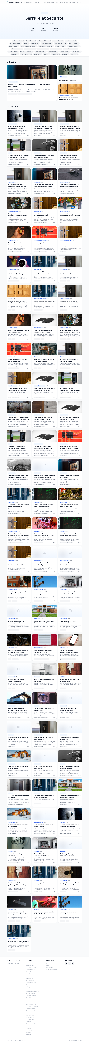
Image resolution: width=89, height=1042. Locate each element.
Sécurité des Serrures (55, 49)
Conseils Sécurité (65, 51)
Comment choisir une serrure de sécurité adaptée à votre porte (72, 971)
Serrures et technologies (26, 51)
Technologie (14, 54)
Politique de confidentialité (51, 969)
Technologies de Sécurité (48, 2)
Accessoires (74, 54)
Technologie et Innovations (70, 49)
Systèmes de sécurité (27, 2)
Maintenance (37, 54)
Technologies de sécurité (61, 43)
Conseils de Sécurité (60, 2)
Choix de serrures (74, 43)
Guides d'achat (35, 43)
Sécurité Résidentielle (15, 43)
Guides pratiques (13, 46)
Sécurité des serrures (17, 49)
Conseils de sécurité (70, 2)
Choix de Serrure (76, 51)
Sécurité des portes (13, 51)
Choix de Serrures (37, 2)
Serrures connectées (40, 51)
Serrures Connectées (30, 49)
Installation (65, 54)
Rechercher (79, 2)
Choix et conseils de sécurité (46, 46)
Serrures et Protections (74, 46)
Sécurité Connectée (60, 46)
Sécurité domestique (46, 43)
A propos (48, 963)
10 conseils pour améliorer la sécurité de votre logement (73, 974)
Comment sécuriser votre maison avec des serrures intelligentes (73, 969)
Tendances (46, 54)
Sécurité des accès (53, 51)
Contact (47, 965)
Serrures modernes (43, 49)
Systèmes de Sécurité (26, 54)
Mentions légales (49, 967)
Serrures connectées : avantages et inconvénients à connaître (73, 973)
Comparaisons (56, 54)
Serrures (26, 43)
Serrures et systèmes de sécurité (29, 46)
